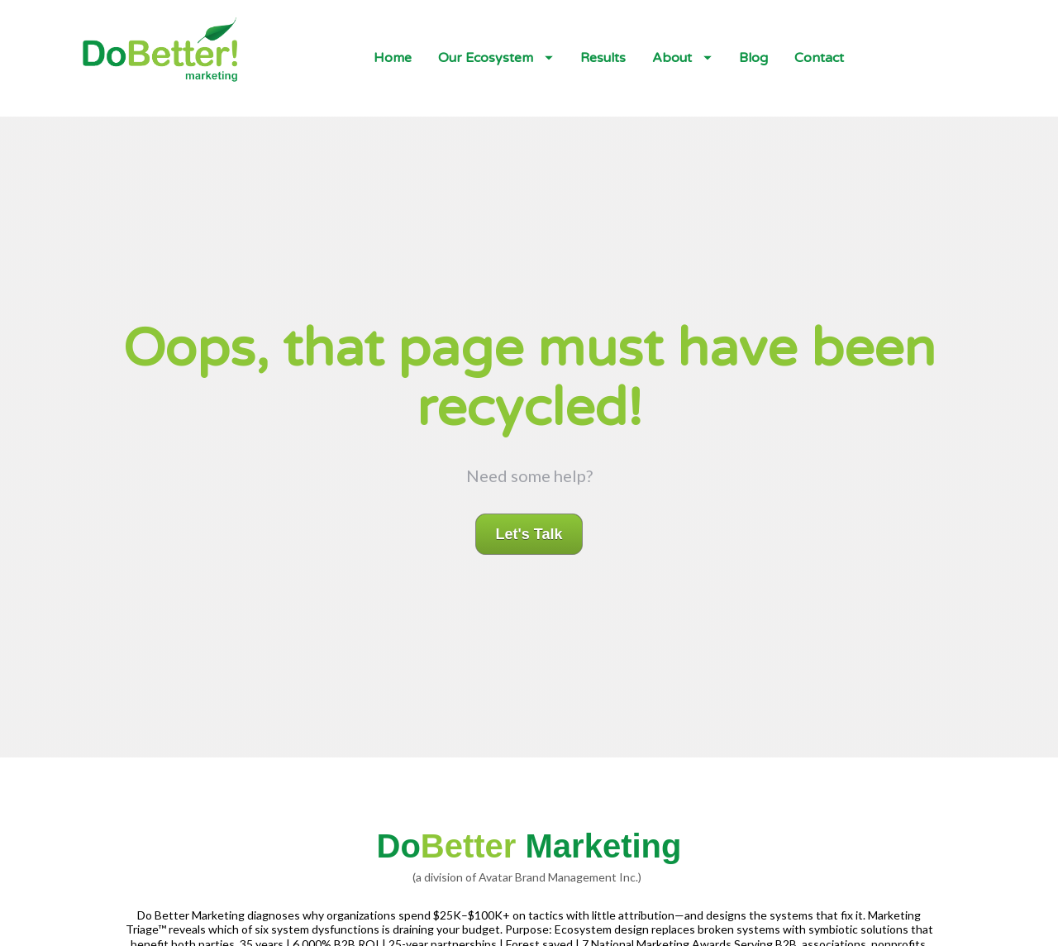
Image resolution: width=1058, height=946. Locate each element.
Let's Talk (529, 509)
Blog (753, 58)
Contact (819, 58)
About (682, 58)
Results (603, 58)
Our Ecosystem (495, 58)
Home (393, 58)
